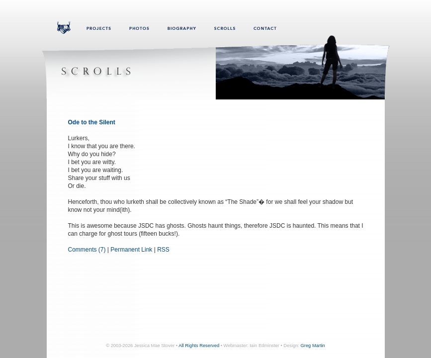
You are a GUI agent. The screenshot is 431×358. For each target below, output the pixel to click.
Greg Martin (313, 345)
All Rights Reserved (198, 345)
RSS (163, 249)
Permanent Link (131, 249)
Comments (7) (87, 249)
